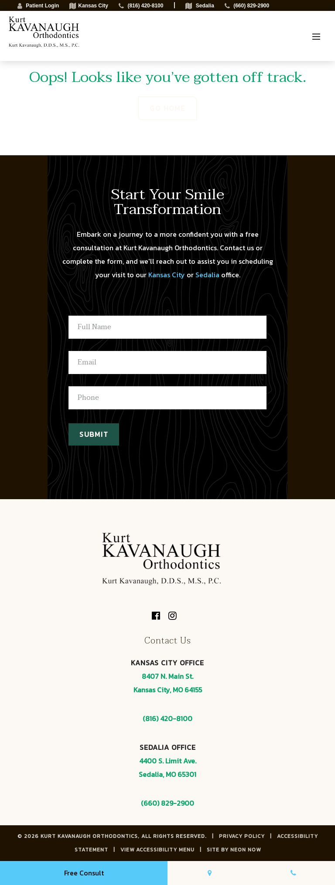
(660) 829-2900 (167, 803)
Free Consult (84, 873)
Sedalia (207, 274)
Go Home (167, 108)
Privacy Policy (242, 836)
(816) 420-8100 (167, 718)
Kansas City (166, 274)
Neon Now (245, 850)
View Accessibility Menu (157, 850)
